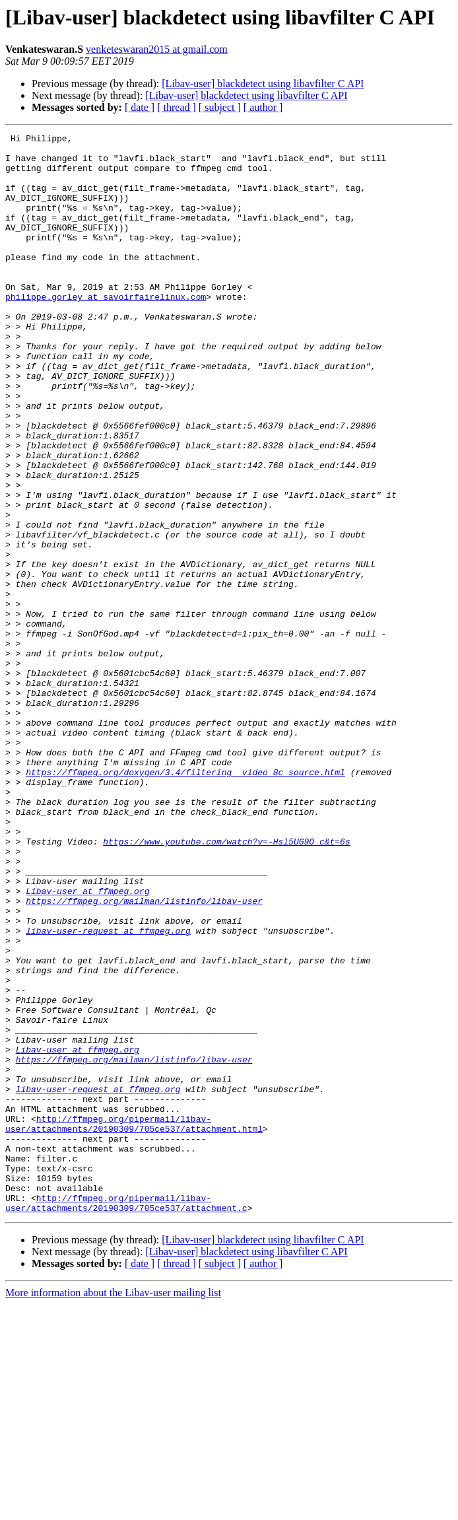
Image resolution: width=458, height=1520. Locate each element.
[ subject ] (220, 107)
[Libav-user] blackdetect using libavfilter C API (263, 83)
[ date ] (139, 107)
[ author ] (263, 107)
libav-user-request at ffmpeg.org (108, 1091)
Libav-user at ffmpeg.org (87, 1043)
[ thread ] (176, 107)
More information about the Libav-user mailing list (113, 1508)
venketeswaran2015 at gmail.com (157, 49)
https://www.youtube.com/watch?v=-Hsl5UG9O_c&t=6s (226, 984)
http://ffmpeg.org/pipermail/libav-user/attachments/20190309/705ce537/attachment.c (126, 1418)
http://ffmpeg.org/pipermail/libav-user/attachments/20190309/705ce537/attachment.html (134, 1322)
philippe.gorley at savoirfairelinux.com (105, 330)
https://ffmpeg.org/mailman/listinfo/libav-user (144, 1055)
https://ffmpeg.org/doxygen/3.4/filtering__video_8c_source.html (185, 901)
